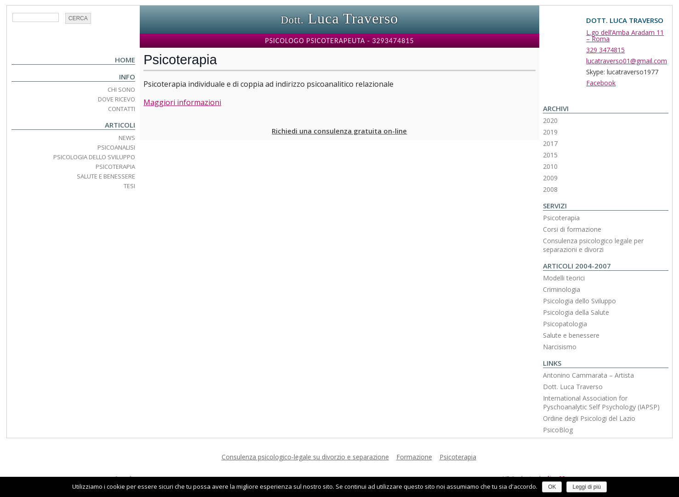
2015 (550, 155)
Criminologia (561, 289)
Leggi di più (586, 487)
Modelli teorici (564, 278)
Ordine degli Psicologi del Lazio (589, 418)
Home (125, 59)
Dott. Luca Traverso (573, 386)
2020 (550, 120)
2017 (550, 143)
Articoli (120, 124)
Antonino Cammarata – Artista (588, 375)
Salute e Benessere (106, 176)
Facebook (601, 82)
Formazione (414, 456)
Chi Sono (121, 89)
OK (552, 487)
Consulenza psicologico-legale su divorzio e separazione (305, 456)
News (127, 138)
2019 (550, 132)
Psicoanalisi (116, 147)
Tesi (129, 186)
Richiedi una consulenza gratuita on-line (339, 130)
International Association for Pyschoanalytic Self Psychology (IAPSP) (601, 402)
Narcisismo (559, 346)
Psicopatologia (565, 323)
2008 (550, 189)
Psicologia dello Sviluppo (94, 157)
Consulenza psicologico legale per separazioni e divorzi (593, 245)
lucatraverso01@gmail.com (626, 60)
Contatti (121, 109)
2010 (550, 166)
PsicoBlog (558, 429)
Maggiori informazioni (182, 102)
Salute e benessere (571, 335)
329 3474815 (605, 49)
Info (127, 76)
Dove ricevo (116, 99)
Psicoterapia (115, 166)
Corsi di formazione (572, 229)
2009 (550, 177)
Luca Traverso (340, 18)
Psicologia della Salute (576, 312)
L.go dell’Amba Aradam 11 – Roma (625, 35)
